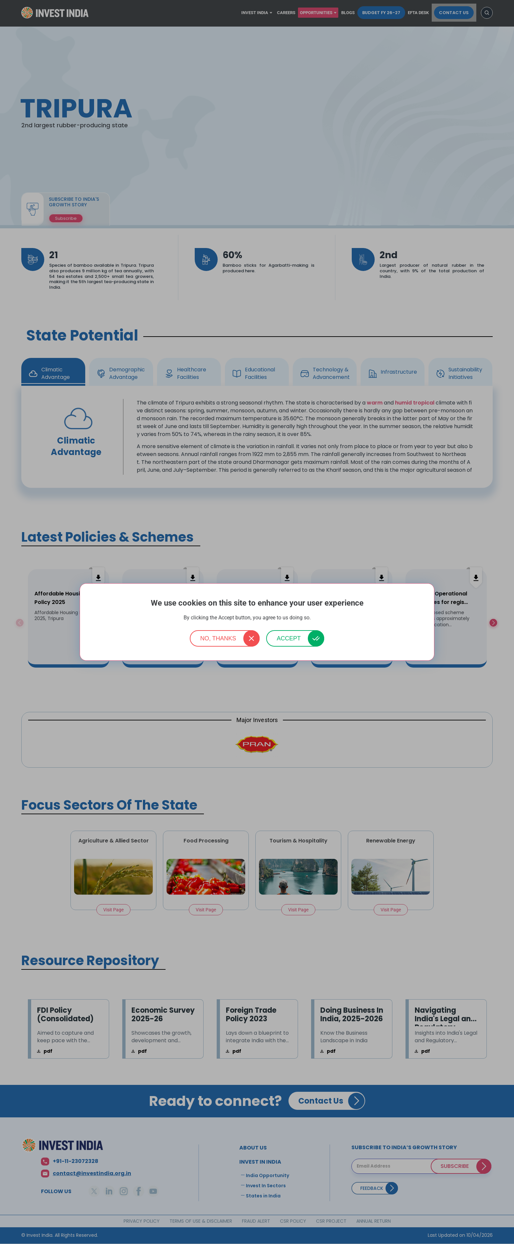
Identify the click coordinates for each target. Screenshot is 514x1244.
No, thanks (218, 638)
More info (321, 617)
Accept (289, 638)
